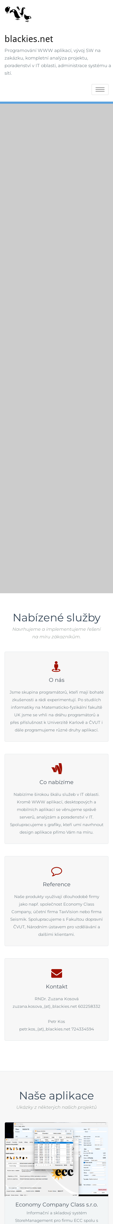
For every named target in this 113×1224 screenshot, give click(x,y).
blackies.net (29, 39)
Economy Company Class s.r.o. (56, 1204)
